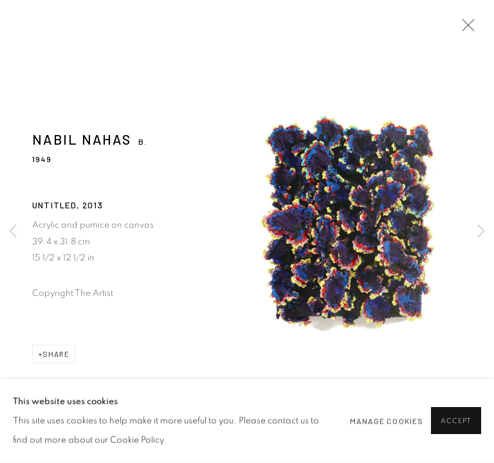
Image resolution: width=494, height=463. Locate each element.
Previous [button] (13, 231)
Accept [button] (456, 421)
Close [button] (465, 29)
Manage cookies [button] (386, 421)
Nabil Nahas (81, 139)
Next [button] (481, 231)
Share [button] (55, 353)
